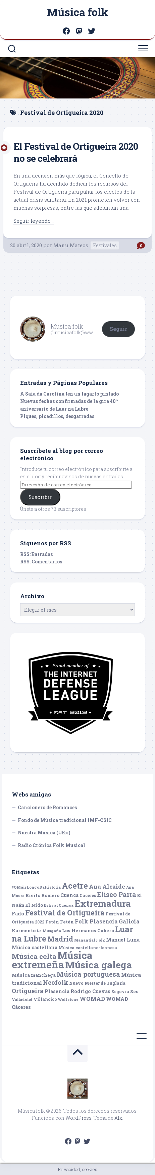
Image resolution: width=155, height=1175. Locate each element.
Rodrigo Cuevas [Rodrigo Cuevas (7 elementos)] (90, 991)
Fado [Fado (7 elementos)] (18, 913)
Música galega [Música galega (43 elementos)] (98, 965)
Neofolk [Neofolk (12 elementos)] (55, 982)
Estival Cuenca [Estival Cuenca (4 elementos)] (58, 905)
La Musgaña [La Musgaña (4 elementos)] (49, 930)
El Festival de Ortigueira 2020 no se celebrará (75, 152)
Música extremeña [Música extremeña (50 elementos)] (52, 960)
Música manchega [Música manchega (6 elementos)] (34, 975)
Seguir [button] (118, 328)
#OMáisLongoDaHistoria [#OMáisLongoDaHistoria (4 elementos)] (36, 887)
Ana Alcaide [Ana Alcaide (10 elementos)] (107, 886)
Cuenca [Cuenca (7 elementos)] (69, 895)
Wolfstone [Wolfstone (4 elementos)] (68, 999)
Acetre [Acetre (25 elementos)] (75, 885)
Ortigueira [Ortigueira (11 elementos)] (28, 991)
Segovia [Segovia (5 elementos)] (120, 991)
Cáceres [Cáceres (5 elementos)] (88, 895)
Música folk (77, 12)
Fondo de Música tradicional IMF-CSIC (65, 820)
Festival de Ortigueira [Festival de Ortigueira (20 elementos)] (65, 912)
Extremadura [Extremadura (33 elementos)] (102, 903)
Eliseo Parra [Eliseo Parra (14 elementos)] (116, 894)
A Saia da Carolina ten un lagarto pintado (69, 394)
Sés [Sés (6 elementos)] (134, 991)
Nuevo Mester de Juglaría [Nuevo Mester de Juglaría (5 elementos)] (97, 983)
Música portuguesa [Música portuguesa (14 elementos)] (88, 974)
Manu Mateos (70, 245)
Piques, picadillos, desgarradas (57, 416)
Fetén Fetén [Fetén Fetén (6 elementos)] (59, 922)
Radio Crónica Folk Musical (51, 845)
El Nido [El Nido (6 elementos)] (34, 905)
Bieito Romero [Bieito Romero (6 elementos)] (42, 895)
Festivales (105, 245)
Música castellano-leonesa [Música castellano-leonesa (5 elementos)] (87, 947)
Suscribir (40, 496)
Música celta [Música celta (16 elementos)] (34, 956)
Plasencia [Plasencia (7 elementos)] (57, 991)
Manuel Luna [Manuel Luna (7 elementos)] (123, 940)
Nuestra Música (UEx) (44, 832)
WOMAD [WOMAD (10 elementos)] (92, 999)
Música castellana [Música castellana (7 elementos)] (34, 947)
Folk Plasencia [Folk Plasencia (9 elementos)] (96, 921)
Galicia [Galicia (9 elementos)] (129, 921)
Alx (118, 1118)
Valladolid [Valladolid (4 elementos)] (22, 999)
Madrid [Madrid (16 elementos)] (60, 939)
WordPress (78, 1118)
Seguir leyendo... (33, 220)
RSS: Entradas (36, 554)
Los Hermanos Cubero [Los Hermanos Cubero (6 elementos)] (88, 930)
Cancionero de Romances (47, 807)
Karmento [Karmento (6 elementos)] (24, 930)
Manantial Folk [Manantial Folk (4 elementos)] (89, 940)
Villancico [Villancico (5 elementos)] (45, 999)
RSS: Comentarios (41, 561)
